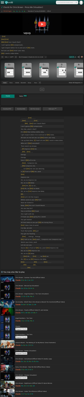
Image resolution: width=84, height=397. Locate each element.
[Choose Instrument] (40, 82)
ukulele (17, 82)
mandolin (23, 82)
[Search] (76, 2)
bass (35, 82)
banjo (29, 82)
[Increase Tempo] (15, 57)
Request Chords (21, 329)
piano (11, 82)
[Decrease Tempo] (2, 57)
